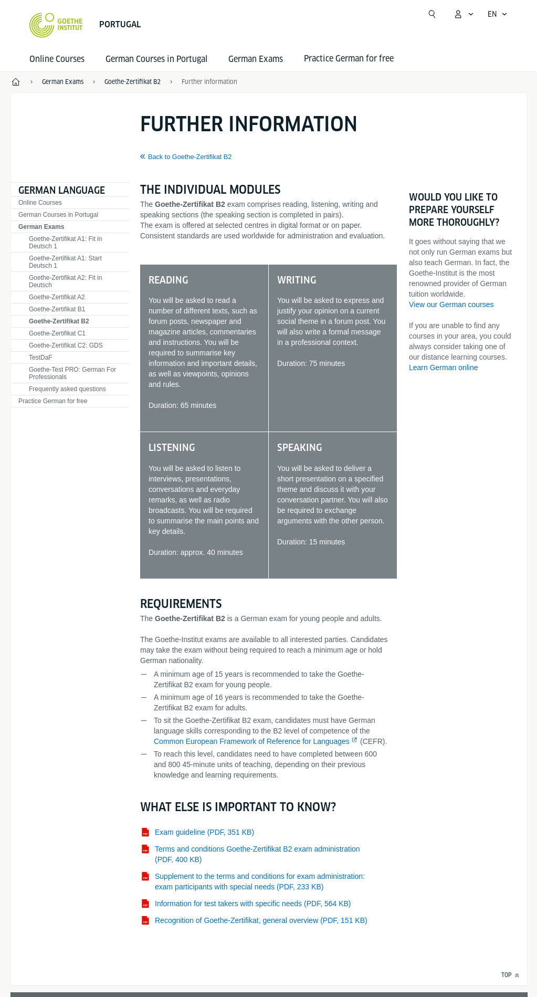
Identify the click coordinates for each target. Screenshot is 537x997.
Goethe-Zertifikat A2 (57, 297)
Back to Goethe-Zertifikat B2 (189, 157)
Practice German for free (52, 401)
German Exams (255, 59)
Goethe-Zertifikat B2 (59, 321)
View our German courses (451, 304)
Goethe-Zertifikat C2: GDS (66, 345)
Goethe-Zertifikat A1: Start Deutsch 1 (65, 262)
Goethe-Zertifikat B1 (57, 309)
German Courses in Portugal (156, 59)
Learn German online (443, 367)
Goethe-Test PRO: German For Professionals (72, 373)
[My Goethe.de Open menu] (463, 14)
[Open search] (432, 14)
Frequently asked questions (67, 389)
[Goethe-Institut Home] (55, 25)
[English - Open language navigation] (497, 14)
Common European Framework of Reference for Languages (252, 741)
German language (61, 190)
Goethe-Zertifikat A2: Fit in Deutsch (65, 281)
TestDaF (40, 357)
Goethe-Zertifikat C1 (57, 333)
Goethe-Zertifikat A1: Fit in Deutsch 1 (65, 242)
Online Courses (57, 59)
